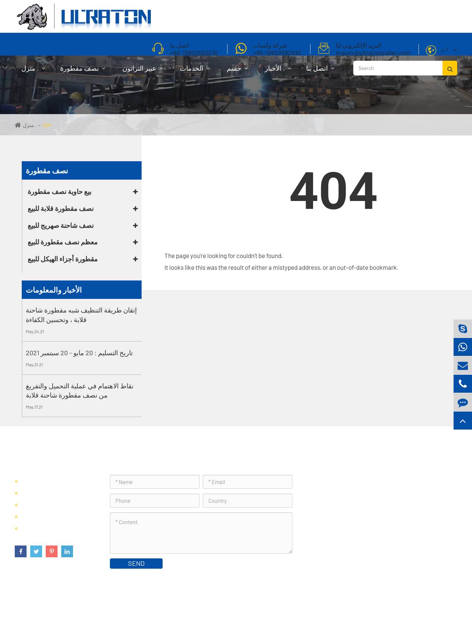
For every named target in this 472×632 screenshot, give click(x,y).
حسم (237, 72)
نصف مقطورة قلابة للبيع (61, 208)
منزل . (33, 72)
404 (46, 125)
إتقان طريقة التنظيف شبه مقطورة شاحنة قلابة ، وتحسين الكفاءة (81, 315)
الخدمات (194, 72)
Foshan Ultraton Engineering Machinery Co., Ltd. (110, 607)
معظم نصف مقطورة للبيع (63, 242)
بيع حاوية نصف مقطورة (59, 191)
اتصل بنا (320, 72)
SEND (136, 563)
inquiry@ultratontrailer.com (353, 531)
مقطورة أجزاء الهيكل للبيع (63, 259)
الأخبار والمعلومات (54, 289)
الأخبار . (278, 72)
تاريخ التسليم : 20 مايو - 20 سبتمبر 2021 (79, 353)
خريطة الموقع (438, 607)
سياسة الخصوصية (397, 607)
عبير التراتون (142, 72)
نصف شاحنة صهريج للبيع (61, 225)
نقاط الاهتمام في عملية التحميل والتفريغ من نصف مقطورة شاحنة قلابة (79, 390)
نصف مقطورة (82, 72)
